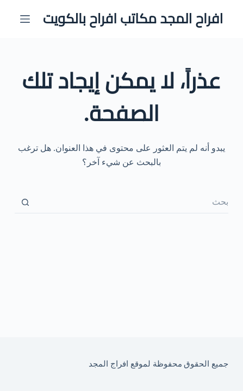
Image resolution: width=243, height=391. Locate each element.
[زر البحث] (25, 202)
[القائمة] (25, 19)
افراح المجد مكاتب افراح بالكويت (133, 18)
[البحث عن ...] (132, 202)
